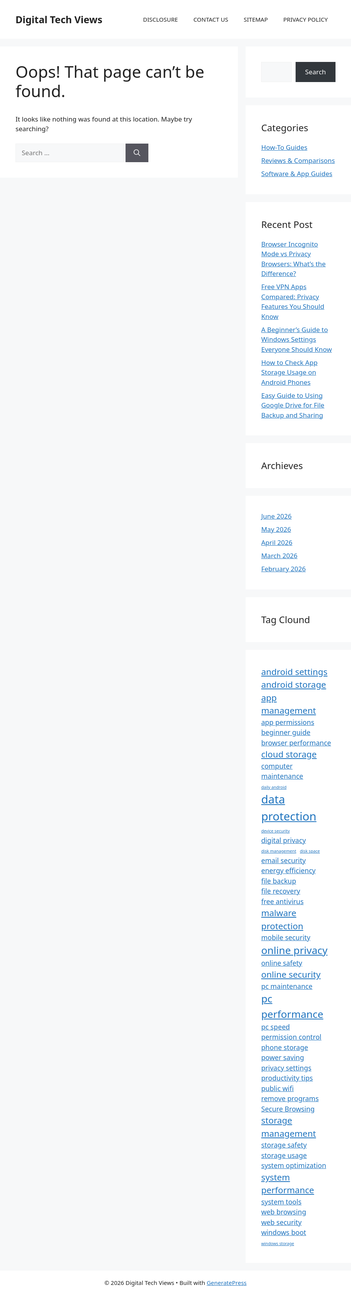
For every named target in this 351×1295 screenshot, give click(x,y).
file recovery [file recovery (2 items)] (280, 891)
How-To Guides (284, 147)
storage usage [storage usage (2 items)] (284, 1155)
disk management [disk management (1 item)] (278, 851)
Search (315, 71)
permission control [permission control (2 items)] (291, 1036)
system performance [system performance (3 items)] (287, 1183)
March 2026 (279, 555)
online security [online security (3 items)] (290, 974)
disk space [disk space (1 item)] (310, 851)
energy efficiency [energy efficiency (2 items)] (288, 870)
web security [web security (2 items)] (281, 1222)
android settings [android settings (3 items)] (294, 672)
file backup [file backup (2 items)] (278, 881)
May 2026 (276, 529)
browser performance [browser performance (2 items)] (296, 742)
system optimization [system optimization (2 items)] (293, 1165)
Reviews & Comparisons (298, 160)
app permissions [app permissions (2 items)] (287, 722)
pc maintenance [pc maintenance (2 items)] (286, 986)
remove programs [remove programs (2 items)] (289, 1098)
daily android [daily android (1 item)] (273, 787)
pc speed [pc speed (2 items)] (275, 1026)
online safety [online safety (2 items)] (281, 963)
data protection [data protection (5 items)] (289, 807)
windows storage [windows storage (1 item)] (277, 1243)
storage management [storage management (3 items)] (288, 1126)
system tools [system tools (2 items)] (281, 1201)
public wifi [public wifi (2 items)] (277, 1088)
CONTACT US (210, 19)
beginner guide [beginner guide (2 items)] (285, 732)
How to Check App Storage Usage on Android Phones (289, 372)
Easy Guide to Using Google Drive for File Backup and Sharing (292, 405)
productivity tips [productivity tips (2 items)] (287, 1078)
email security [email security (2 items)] (283, 860)
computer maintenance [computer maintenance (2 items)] (282, 771)
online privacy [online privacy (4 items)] (294, 950)
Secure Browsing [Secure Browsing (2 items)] (288, 1108)
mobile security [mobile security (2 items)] (285, 937)
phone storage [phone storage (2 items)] (284, 1047)
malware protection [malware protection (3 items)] (282, 919)
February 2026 (283, 568)
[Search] (137, 153)
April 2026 (276, 542)
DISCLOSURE (160, 19)
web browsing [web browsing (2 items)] (283, 1211)
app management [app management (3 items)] (288, 704)
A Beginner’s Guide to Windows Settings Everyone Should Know (296, 339)
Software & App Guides (296, 173)
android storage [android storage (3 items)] (293, 684)
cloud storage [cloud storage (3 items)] (289, 754)
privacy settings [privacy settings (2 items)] (286, 1067)
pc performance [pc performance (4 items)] (292, 1006)
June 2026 (276, 516)
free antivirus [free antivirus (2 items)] (282, 901)
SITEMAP (256, 19)
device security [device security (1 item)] (275, 831)
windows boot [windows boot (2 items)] (283, 1232)
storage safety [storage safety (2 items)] (284, 1144)
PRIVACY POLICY (305, 19)
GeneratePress (226, 1282)
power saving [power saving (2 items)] (282, 1057)
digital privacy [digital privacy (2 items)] (283, 840)
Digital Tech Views (58, 19)
